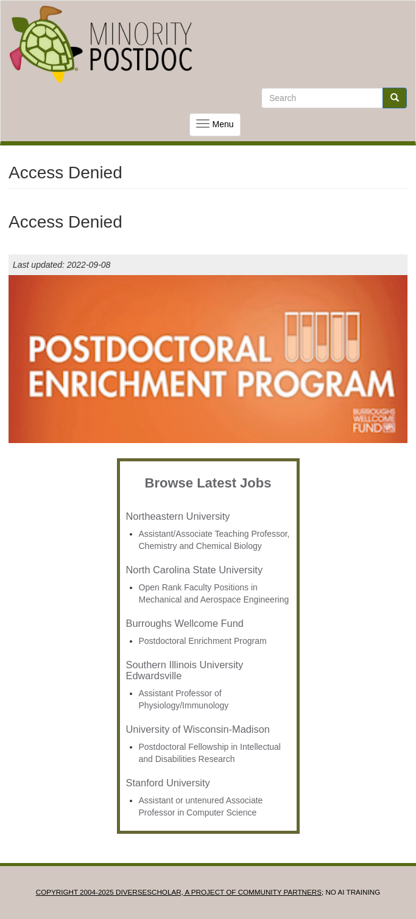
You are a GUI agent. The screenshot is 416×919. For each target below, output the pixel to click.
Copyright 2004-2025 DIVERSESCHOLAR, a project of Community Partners (179, 892)
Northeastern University (178, 516)
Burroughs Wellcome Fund (185, 623)
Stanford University (168, 782)
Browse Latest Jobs (208, 483)
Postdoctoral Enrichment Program (203, 641)
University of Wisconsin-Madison (198, 729)
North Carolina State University (194, 569)
